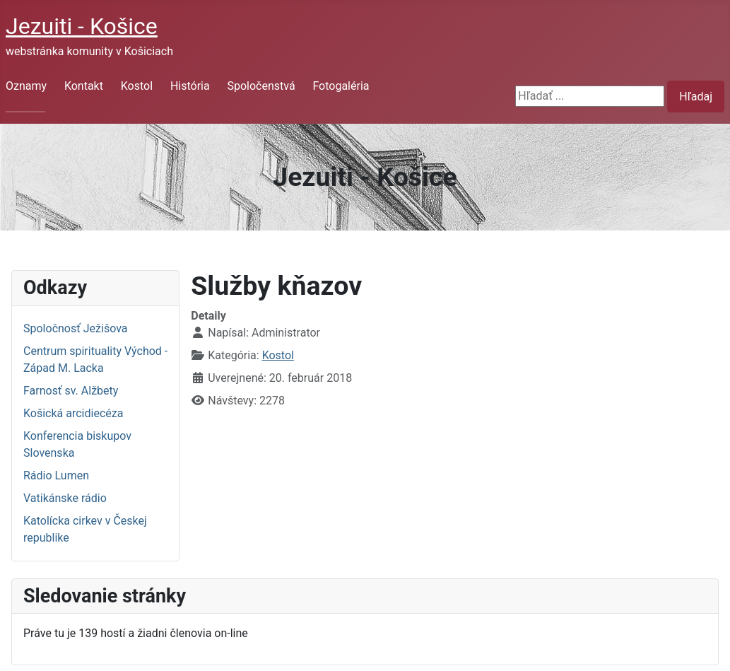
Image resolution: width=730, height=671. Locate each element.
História (190, 86)
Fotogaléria (340, 86)
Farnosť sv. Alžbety (70, 390)
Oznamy (26, 86)
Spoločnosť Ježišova (75, 328)
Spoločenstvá (261, 86)
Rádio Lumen (56, 475)
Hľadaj (695, 96)
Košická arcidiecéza (73, 413)
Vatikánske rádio (65, 498)
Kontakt (83, 86)
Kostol (137, 86)
